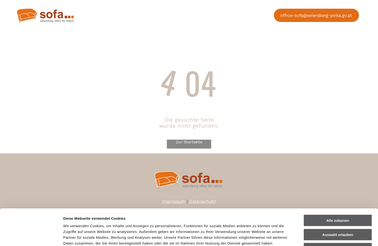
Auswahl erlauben (337, 200)
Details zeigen (256, 236)
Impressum (118, 221)
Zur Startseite (189, 142)
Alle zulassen (337, 186)
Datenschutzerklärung (83, 221)
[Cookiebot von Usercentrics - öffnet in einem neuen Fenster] (31, 236)
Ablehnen (338, 214)
